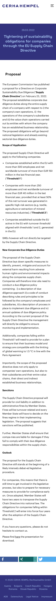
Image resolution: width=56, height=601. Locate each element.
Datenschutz (17, 596)
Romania (13, 589)
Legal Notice (32, 596)
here (17, 536)
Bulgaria (18, 586)
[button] (9, 559)
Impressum (46, 596)
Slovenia (43, 589)
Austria (7, 586)
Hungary (48, 586)
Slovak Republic (28, 589)
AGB (6, 596)
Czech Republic (33, 586)
